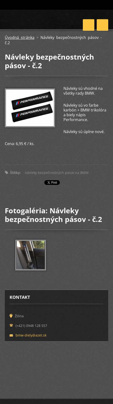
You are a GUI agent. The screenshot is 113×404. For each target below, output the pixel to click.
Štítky (15, 172)
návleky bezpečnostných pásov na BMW (57, 172)
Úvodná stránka (19, 37)
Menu (102, 25)
